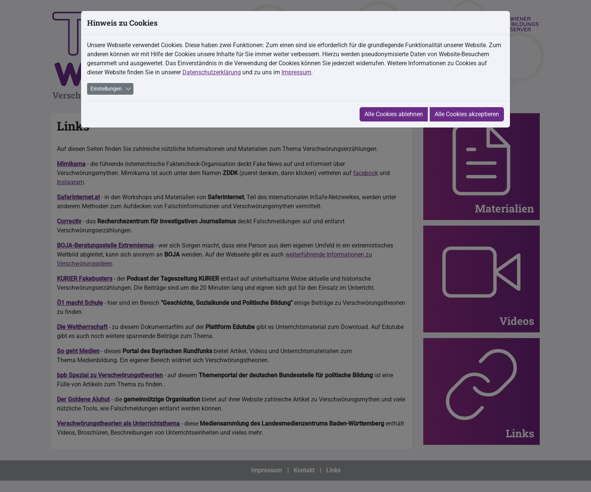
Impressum (296, 72)
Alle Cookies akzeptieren (467, 114)
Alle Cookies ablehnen (393, 114)
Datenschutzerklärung (211, 72)
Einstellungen (106, 89)
